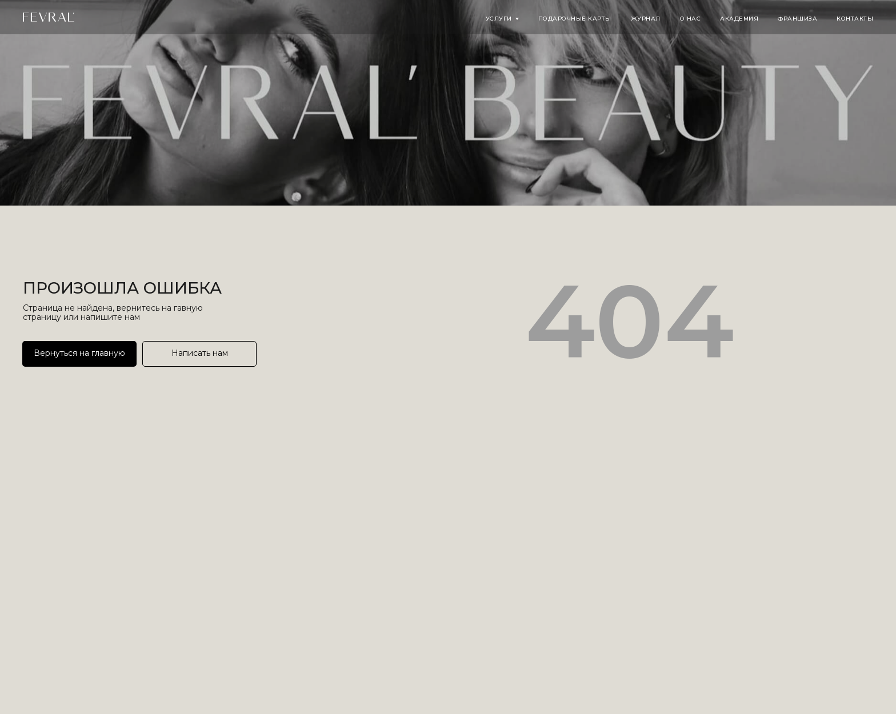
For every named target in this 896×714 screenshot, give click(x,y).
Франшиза (797, 18)
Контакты (855, 18)
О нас (690, 18)
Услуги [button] (499, 18)
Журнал (646, 18)
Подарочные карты (574, 18)
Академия (739, 18)
